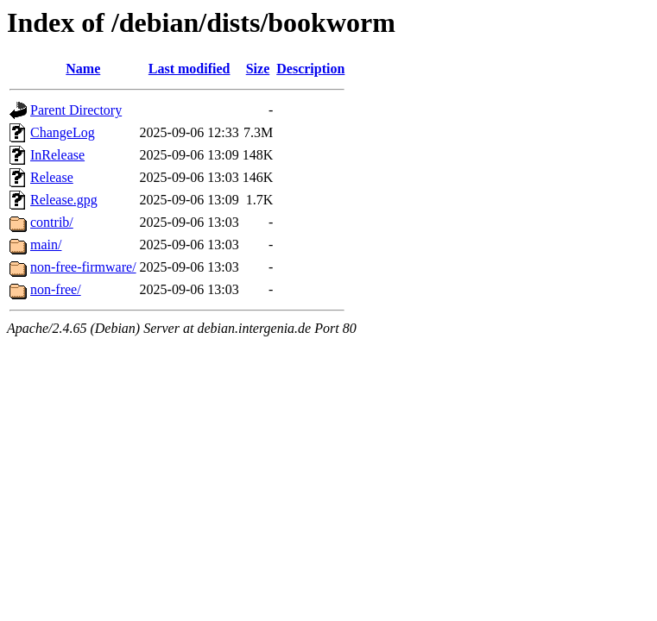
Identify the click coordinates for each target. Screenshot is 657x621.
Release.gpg (64, 199)
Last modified (189, 68)
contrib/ (51, 222)
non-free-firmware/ (83, 267)
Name (83, 68)
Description (310, 68)
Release (51, 177)
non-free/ (55, 289)
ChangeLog (62, 132)
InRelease (57, 154)
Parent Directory (76, 110)
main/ (45, 244)
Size (258, 68)
